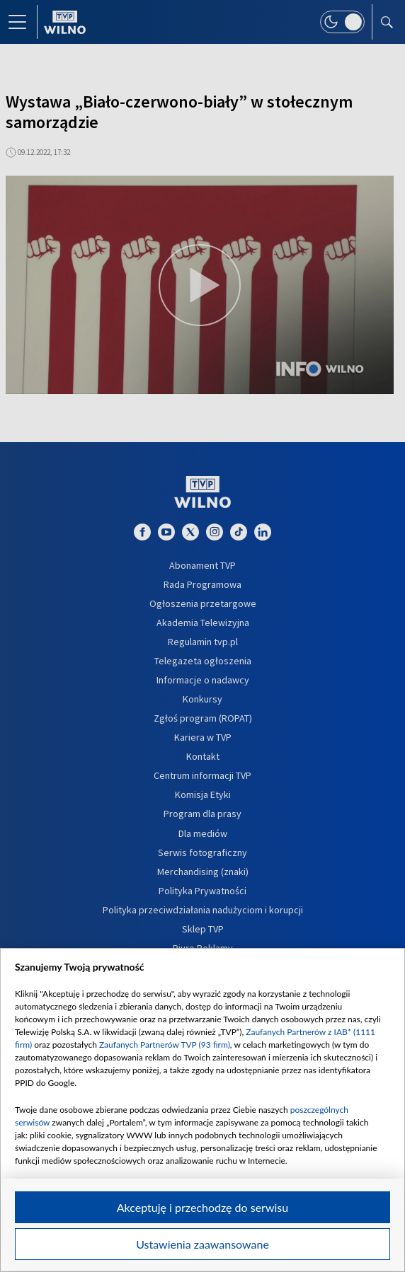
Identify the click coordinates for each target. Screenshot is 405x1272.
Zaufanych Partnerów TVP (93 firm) (164, 1044)
